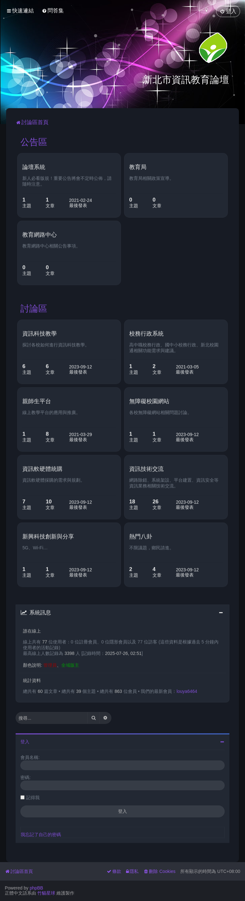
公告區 (33, 140)
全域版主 (70, 663)
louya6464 (186, 690)
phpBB (36, 888)
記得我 (33, 796)
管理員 (50, 663)
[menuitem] (52, 10)
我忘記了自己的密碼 (41, 833)
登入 (24, 740)
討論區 (33, 307)
